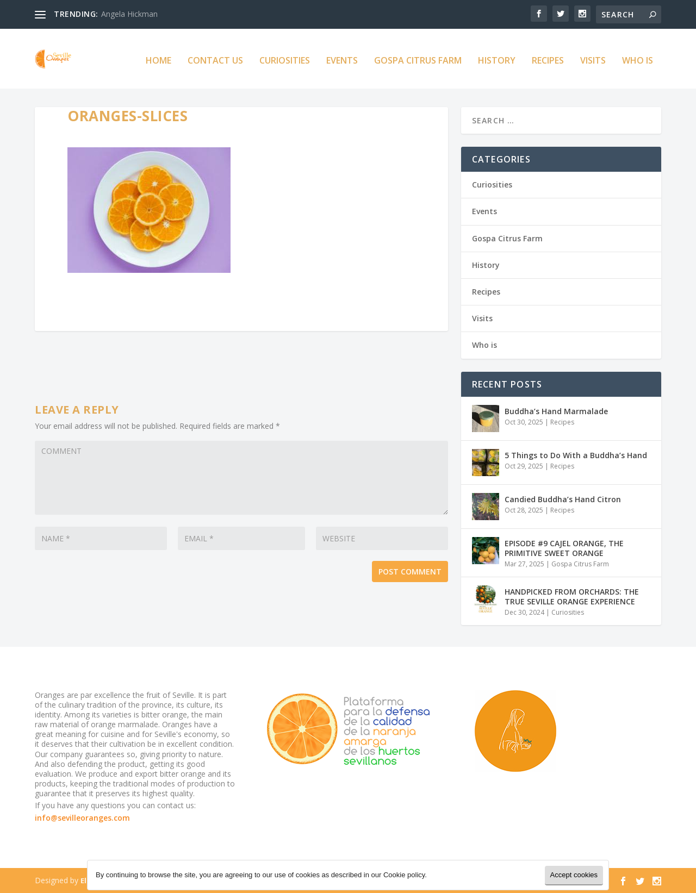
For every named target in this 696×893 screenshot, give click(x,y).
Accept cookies (574, 875)
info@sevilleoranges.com (82, 818)
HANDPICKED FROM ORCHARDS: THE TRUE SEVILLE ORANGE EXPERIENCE (572, 596)
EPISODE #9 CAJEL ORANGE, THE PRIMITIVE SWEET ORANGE (564, 548)
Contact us (215, 58)
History (496, 58)
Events (342, 58)
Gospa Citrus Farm (418, 58)
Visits (593, 58)
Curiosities (284, 58)
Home (158, 58)
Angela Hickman (129, 14)
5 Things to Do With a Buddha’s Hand (576, 454)
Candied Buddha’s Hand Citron (563, 499)
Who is (637, 58)
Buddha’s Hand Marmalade (556, 410)
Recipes (548, 58)
